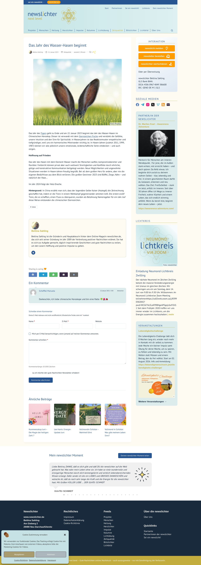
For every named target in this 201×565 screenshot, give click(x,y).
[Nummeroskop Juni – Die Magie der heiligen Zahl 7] (39, 414)
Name (32, 321)
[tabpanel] (100, 476)
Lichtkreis (146, 8)
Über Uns (156, 30)
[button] (65, 534)
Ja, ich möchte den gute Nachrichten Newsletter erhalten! (54, 373)
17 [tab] (125, 495)
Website (98, 321)
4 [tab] (75, 495)
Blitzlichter (131, 30)
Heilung (55, 30)
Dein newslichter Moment (163, 8)
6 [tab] (83, 495)
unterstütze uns (53, 2)
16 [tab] (121, 495)
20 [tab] (137, 495)
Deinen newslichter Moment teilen (135, 455)
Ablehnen (51, 554)
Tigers (43, 133)
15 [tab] (118, 495)
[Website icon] (33, 253)
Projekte (32, 30)
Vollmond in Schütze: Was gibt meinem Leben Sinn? (115, 432)
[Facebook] (33, 274)
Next (153, 476)
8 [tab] (91, 495)
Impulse (80, 30)
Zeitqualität (117, 30)
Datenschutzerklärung (37, 560)
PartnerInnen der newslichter (157, 534)
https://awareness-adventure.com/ (156, 208)
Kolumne (91, 30)
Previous (47, 476)
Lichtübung (103, 30)
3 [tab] (71, 495)
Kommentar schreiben (38, 339)
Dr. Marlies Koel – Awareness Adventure (153, 125)
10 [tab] (98, 495)
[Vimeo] (158, 104)
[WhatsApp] (53, 274)
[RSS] (163, 104)
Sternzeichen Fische (88, 136)
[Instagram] (147, 104)
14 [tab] (114, 495)
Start (107, 8)
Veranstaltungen (150, 325)
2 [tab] (68, 495)
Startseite (148, 531)
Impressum (51, 560)
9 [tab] (94, 495)
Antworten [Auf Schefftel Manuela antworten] (120, 291)
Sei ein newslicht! (132, 8)
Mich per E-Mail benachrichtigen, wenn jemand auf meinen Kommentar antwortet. (64, 333)
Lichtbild (144, 30)
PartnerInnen (117, 8)
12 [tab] (106, 495)
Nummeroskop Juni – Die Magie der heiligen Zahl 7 (38, 432)
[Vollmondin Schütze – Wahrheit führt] (90, 414)
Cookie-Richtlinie (21, 560)
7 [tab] (87, 495)
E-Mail (65, 321)
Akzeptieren (19, 554)
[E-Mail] (63, 274)
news (33, 207)
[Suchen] (172, 30)
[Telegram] (43, 274)
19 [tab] (133, 495)
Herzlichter (67, 30)
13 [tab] (110, 495)
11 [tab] (102, 495)
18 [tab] (129, 495)
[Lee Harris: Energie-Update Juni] (65, 414)
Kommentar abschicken (40, 380)
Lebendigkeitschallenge (150, 331)
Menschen (43, 30)
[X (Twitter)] (152, 104)
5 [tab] (79, 495)
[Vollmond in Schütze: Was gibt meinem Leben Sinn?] (115, 414)
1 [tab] (64, 495)
